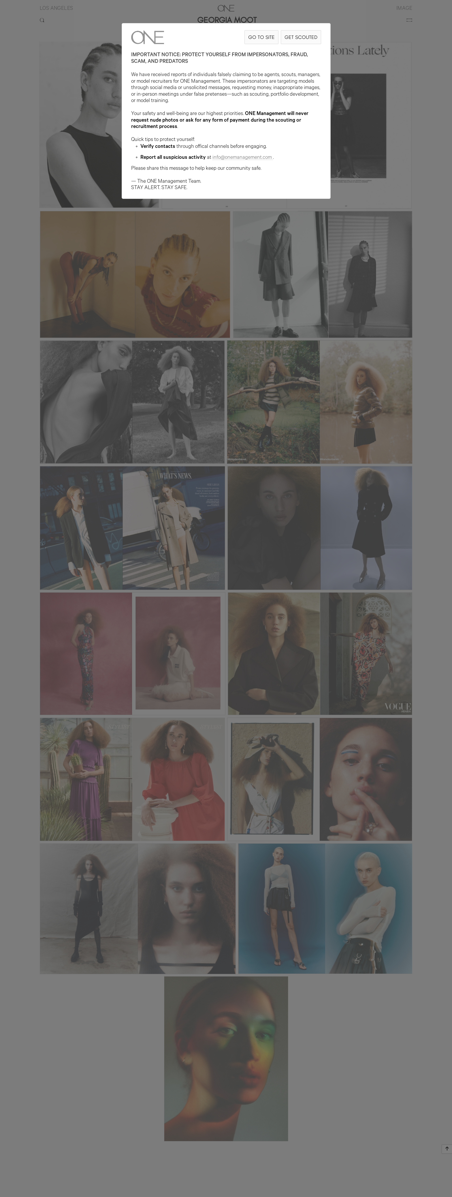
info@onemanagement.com (242, 158)
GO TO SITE (261, 37)
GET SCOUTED (301, 37)
